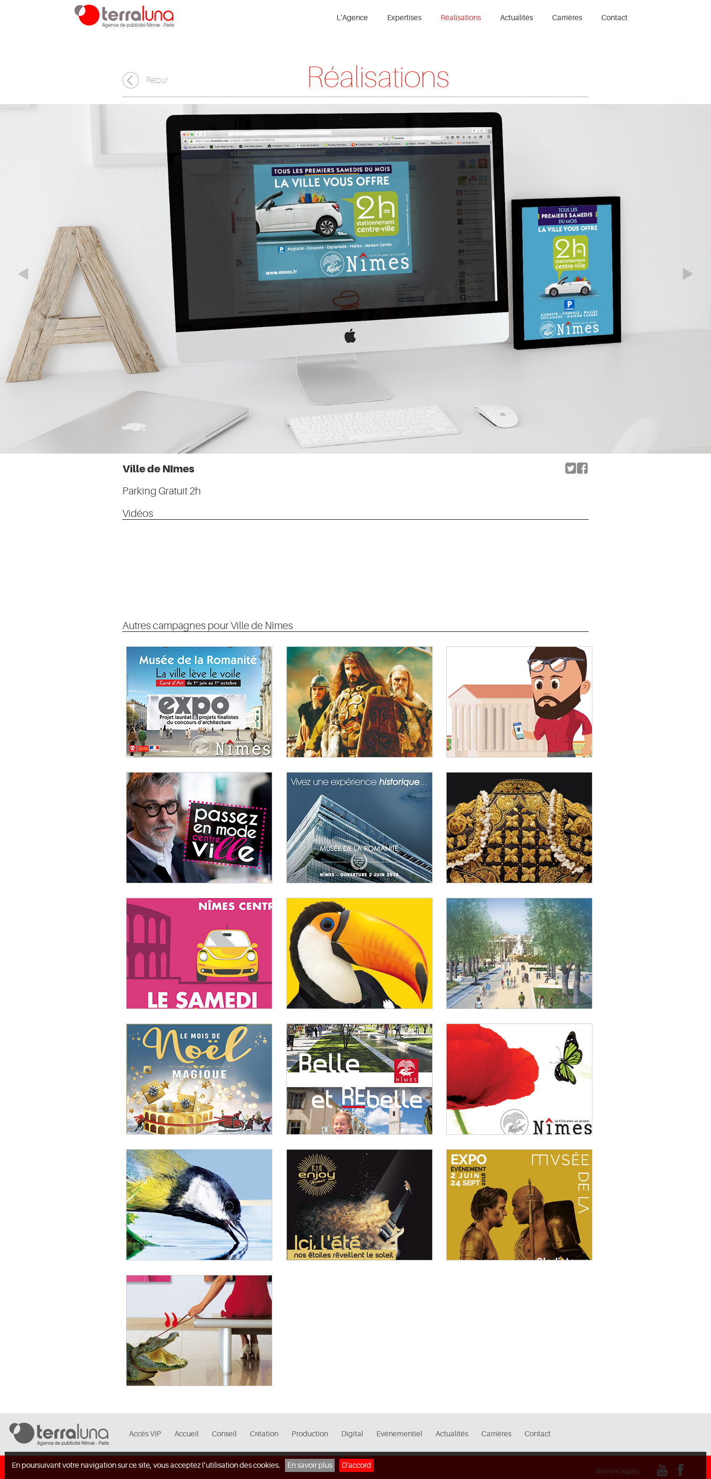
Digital (352, 1434)
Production (310, 1434)
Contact (614, 18)
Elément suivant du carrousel (692, 274)
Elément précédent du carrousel (18, 274)
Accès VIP (145, 1434)
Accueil (186, 1434)
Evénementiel (399, 1434)
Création (264, 1434)
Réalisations (461, 18)
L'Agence (352, 18)
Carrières (567, 18)
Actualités (516, 18)
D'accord (356, 1465)
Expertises (404, 18)
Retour (157, 80)
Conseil (224, 1434)
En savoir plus (309, 1465)
